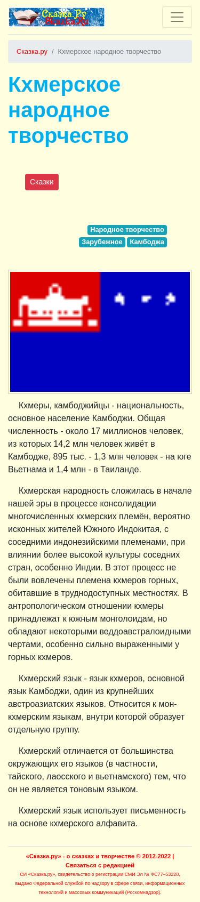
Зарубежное (102, 242)
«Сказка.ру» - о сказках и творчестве (80, 856)
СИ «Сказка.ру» (37, 874)
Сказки (42, 182)
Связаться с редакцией (100, 865)
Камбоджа (147, 242)
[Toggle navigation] (177, 17)
